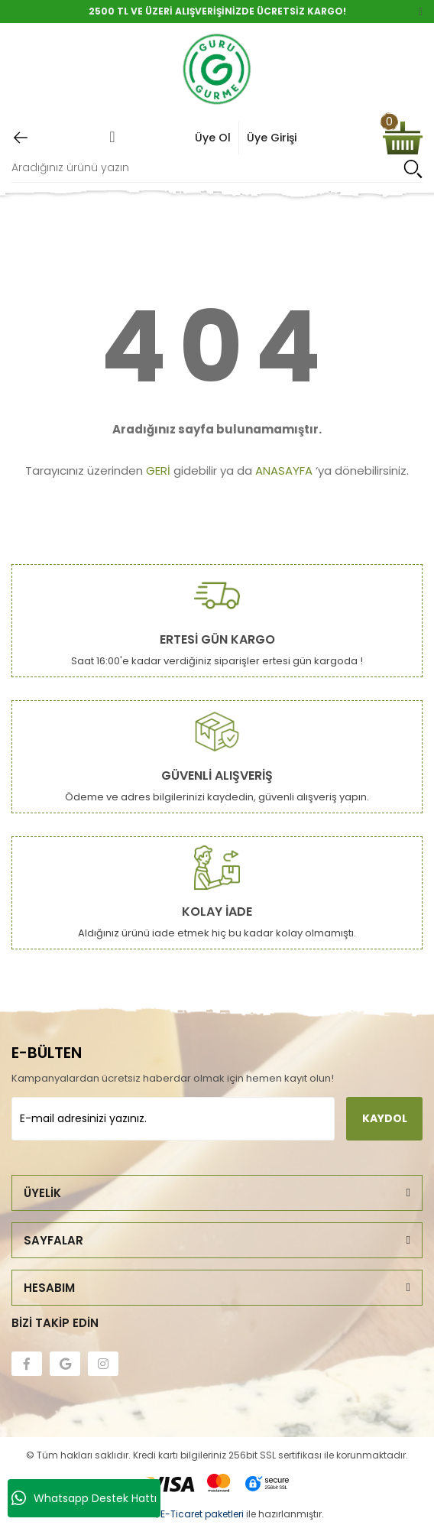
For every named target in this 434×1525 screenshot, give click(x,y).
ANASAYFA (284, 470)
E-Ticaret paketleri (202, 1513)
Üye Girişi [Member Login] (271, 137)
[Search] (217, 168)
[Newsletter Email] (173, 1119)
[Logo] (217, 70)
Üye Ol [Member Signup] (213, 137)
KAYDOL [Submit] (384, 1118)
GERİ (158, 470)
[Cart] (403, 138)
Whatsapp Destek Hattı (84, 1498)
